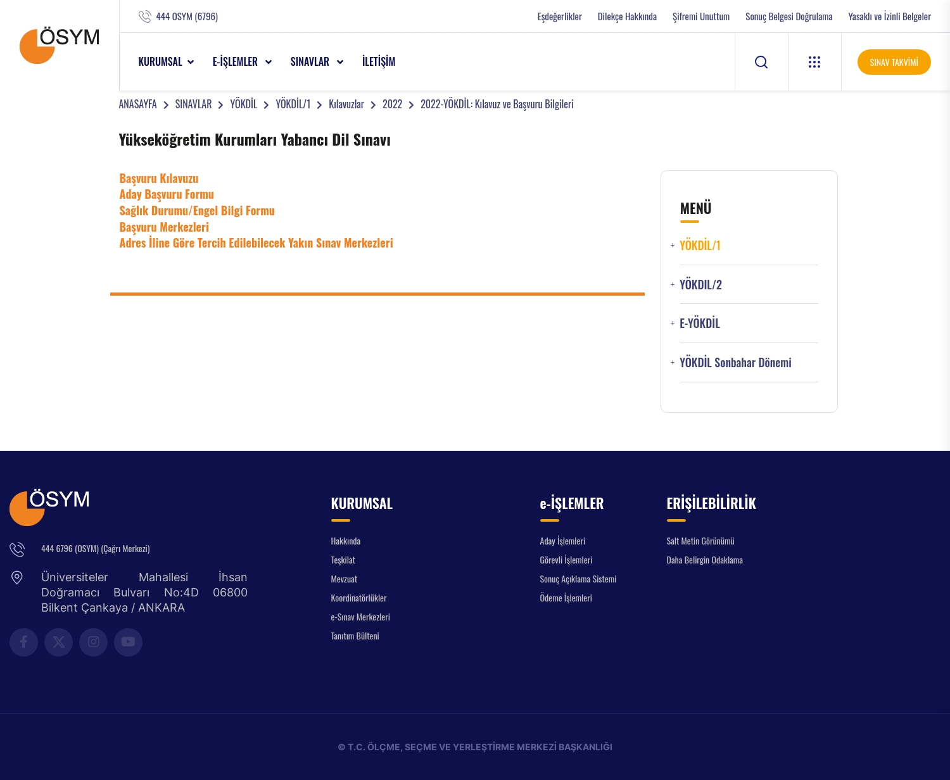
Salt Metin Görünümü (701, 540)
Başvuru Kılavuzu (159, 178)
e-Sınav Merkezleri (360, 616)
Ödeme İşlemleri (566, 597)
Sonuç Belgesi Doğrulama (788, 16)
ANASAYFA (138, 103)
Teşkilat (343, 559)
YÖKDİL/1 (293, 103)
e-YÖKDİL (700, 323)
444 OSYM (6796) (187, 16)
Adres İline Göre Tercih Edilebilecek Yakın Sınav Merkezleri (256, 242)
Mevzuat (344, 578)
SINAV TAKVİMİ (894, 61)
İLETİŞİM (379, 61)
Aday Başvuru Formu (167, 194)
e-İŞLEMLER (236, 61)
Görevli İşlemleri (566, 559)
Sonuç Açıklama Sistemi (578, 578)
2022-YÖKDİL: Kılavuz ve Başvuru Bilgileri (497, 103)
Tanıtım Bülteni (355, 635)
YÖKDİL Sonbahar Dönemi (736, 362)
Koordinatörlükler (359, 597)
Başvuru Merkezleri (164, 226)
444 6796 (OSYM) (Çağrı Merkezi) (95, 548)
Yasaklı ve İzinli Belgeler (890, 16)
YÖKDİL (243, 103)
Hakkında (346, 540)
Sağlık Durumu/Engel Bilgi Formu (197, 210)
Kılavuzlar (346, 103)
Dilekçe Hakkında (627, 16)
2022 (392, 103)
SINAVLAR (311, 61)
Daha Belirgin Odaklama (705, 559)
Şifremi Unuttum (701, 16)
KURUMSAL (160, 61)
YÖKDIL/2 (701, 284)
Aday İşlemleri (563, 540)
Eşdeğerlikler (560, 16)
